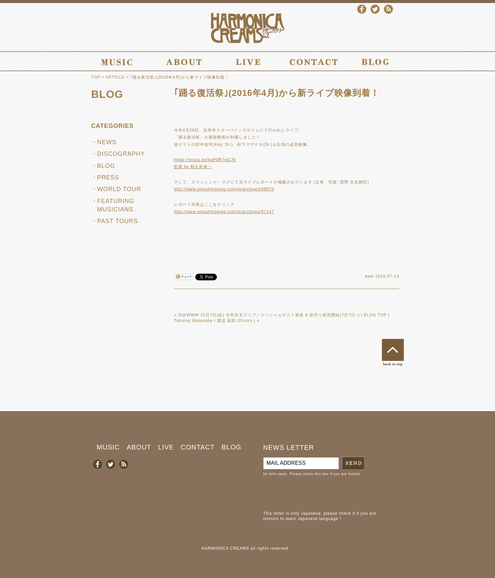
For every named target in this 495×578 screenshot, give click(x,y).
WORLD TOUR (119, 189)
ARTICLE (114, 77)
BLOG (107, 94)
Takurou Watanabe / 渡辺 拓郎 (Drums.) (214, 320)
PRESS (108, 177)
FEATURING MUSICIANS (115, 205)
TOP (95, 77)
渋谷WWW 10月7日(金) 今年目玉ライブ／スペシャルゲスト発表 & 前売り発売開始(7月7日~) (269, 315)
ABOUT (139, 447)
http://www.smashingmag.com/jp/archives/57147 (224, 211)
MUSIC (108, 447)
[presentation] (313, 494)
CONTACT (198, 447)
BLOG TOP (375, 315)
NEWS (106, 142)
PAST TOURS (117, 221)
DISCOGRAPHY (121, 153)
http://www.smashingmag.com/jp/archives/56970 (224, 189)
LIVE (166, 447)
